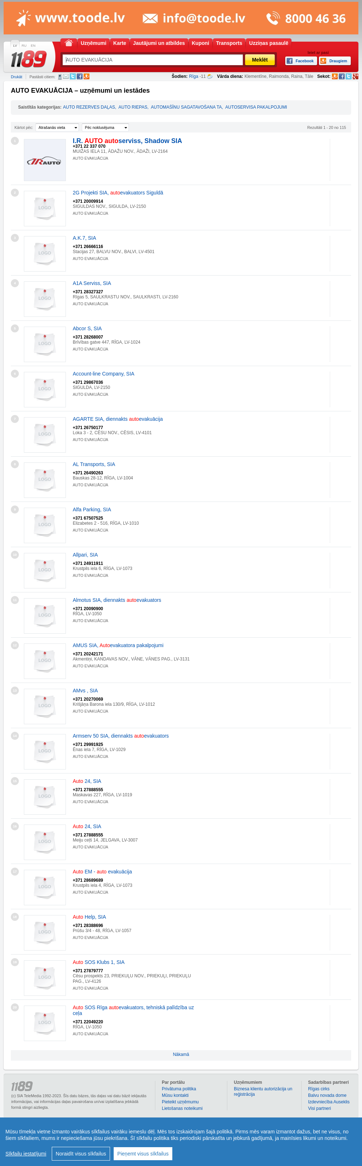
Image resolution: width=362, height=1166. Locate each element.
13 (15, 690)
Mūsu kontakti (175, 1095)
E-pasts (66, 76)
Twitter (73, 76)
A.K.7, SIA (84, 238)
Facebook (80, 76)
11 (15, 600)
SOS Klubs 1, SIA (99, 962)
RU (24, 45)
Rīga (193, 76)
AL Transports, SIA (94, 464)
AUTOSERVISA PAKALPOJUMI (256, 107)
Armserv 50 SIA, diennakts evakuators (121, 736)
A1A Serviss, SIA (92, 283)
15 (15, 781)
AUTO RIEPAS (132, 107)
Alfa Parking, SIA (92, 509)
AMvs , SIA (85, 690)
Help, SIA (89, 917)
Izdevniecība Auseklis (329, 1101)
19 (15, 962)
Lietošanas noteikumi (182, 1108)
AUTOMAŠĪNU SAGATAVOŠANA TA (186, 107)
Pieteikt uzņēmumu (180, 1101)
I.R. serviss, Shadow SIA (127, 140)
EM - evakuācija (102, 871)
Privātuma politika (179, 1088)
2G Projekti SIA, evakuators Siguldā (118, 193)
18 (15, 917)
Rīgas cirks (318, 1088)
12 (15, 645)
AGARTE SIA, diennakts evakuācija (118, 419)
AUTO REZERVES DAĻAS (89, 107)
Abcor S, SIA (87, 328)
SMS (60, 77)
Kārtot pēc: (23, 127)
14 (15, 736)
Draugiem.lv (86, 76)
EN (33, 45)
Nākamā (181, 1054)
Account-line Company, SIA (103, 374)
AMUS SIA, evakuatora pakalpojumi (118, 645)
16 (15, 826)
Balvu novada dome (327, 1095)
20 (15, 1007)
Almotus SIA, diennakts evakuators (117, 600)
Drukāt (16, 77)
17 (15, 871)
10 (15, 555)
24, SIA (87, 781)
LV (15, 45)
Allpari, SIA (85, 555)
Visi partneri (319, 1108)
